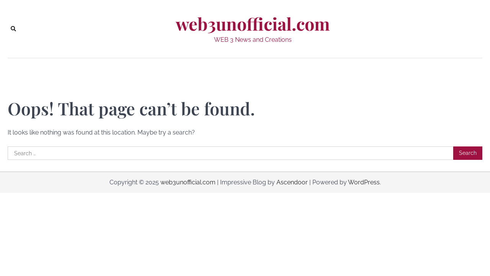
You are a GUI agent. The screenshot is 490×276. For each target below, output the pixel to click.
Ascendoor (292, 182)
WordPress (364, 182)
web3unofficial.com (253, 23)
